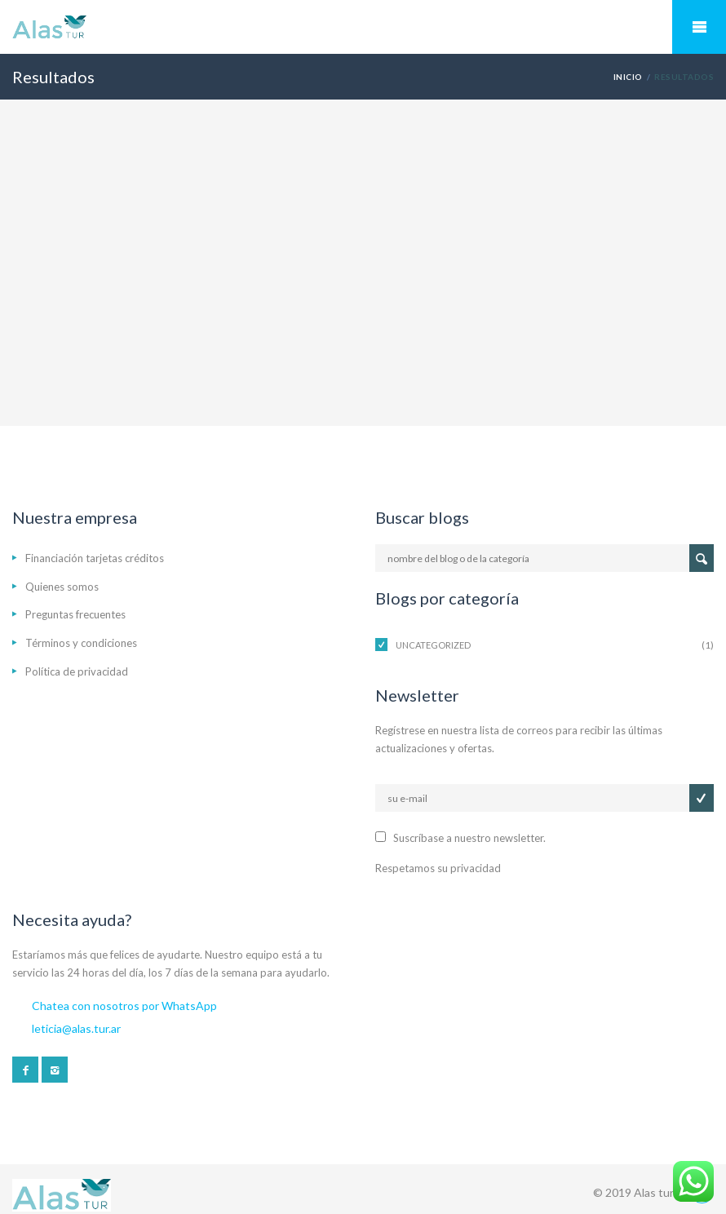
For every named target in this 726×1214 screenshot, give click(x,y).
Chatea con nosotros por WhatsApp (124, 1005)
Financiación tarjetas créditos (94, 558)
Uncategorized (433, 645)
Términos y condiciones (81, 642)
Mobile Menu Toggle (699, 27)
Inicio (628, 77)
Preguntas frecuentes (75, 614)
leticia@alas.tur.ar (76, 1028)
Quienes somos (62, 586)
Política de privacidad (76, 671)
